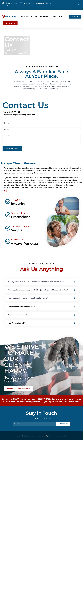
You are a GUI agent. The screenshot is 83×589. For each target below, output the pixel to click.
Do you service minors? (17, 315)
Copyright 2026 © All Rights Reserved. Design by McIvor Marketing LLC (41, 436)
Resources (44, 16)
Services (24, 16)
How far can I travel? (16, 323)
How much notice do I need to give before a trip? (28, 298)
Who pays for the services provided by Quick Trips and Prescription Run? (38, 290)
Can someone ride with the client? (22, 307)
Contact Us (56, 16)
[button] (41, 281)
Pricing (34, 16)
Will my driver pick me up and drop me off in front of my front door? (36, 282)
